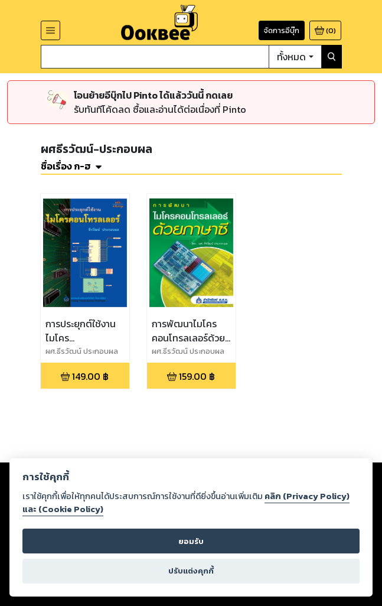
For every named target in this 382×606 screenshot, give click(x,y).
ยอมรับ (191, 541)
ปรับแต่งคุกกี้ (191, 570)
